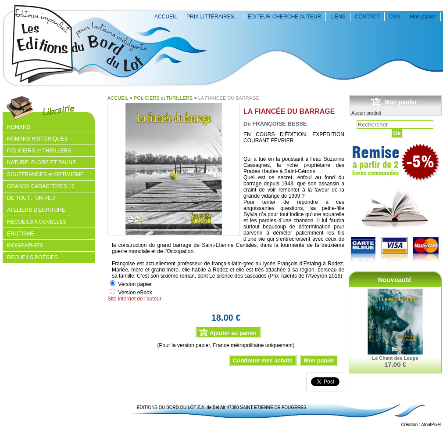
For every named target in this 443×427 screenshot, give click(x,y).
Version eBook (135, 292)
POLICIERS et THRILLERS (163, 98)
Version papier (135, 284)
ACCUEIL (165, 17)
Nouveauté (395, 279)
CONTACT (367, 17)
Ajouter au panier (233, 332)
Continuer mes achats (263, 360)
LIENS (338, 17)
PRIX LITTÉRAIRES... (212, 17)
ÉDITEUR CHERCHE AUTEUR (284, 17)
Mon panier (423, 17)
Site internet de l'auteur (134, 299)
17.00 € (395, 364)
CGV (394, 17)
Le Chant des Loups (395, 358)
